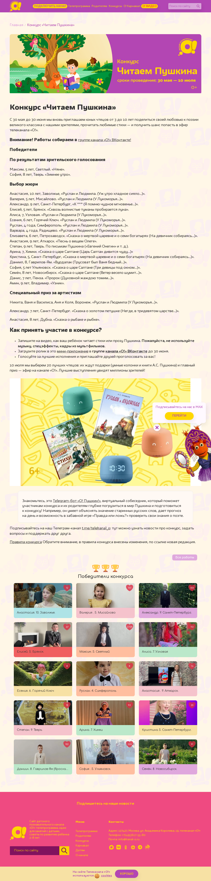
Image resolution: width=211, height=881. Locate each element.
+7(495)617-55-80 (133, 835)
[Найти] (198, 6)
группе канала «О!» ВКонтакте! (104, 140)
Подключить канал (50, 6)
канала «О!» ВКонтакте (126, 351)
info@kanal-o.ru (128, 839)
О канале (82, 855)
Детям (80, 850)
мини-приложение (72, 351)
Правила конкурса (26, 542)
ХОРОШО (126, 874)
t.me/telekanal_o (96, 528)
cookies (106, 875)
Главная (16, 25)
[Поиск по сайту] (181, 6)
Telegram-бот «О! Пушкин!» (77, 501)
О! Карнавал (132, 6)
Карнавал (82, 845)
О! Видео (149, 6)
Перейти (176, 415)
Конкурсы (115, 6)
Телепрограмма (79, 6)
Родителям (99, 6)
